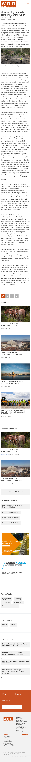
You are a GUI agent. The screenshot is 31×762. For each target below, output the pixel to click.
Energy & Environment (19, 718)
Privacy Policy (16, 756)
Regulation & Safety (21, 721)
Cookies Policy (24, 756)
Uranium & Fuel (20, 726)
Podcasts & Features (5, 454)
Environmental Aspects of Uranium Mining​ (12, 506)
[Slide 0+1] (12, 558)
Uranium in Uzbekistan (11, 523)
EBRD (4, 625)
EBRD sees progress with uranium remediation (15, 662)
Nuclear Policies (20, 723)
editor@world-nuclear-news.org (8, 744)
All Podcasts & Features (14, 492)
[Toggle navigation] (28, 2)
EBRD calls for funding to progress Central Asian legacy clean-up (14, 671)
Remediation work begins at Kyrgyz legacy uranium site (13, 653)
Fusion (18, 730)
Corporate (19, 724)
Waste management (10, 606)
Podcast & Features (21, 729)
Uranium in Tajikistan (10, 518)
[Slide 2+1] (18, 558)
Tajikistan (6, 602)
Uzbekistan (18, 602)
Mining (18, 599)
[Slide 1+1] (15, 558)
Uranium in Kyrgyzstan (11, 512)
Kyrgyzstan (6, 599)
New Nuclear (19, 720)
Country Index (20, 732)
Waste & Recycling (21, 727)
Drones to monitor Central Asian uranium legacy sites (14, 645)
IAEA (13, 625)
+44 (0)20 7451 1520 (8, 745)
